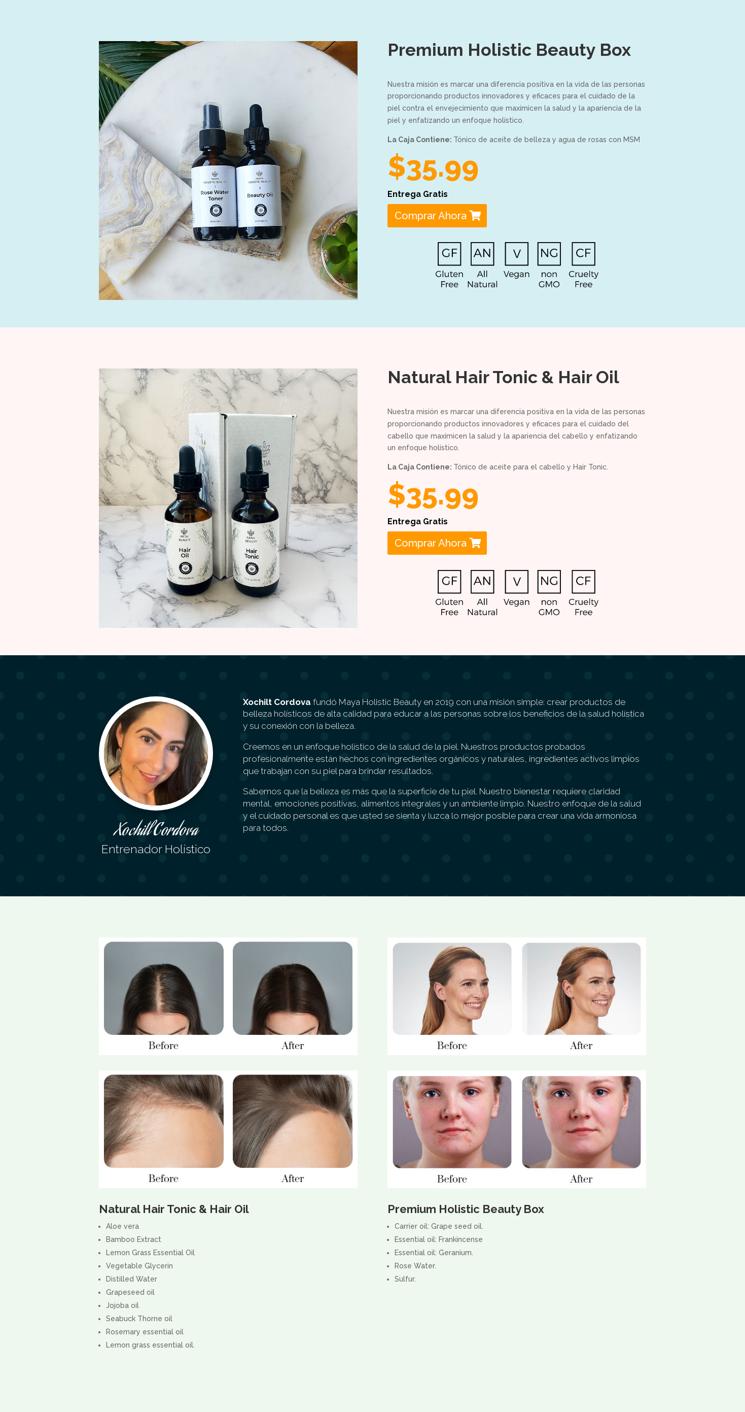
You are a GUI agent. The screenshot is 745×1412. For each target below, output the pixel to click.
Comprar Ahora (431, 216)
